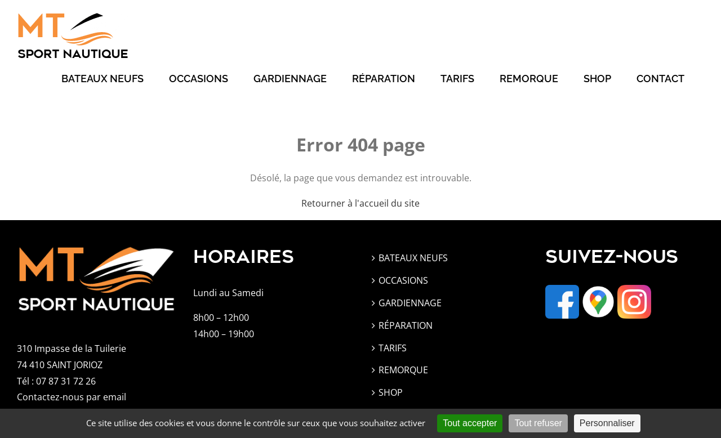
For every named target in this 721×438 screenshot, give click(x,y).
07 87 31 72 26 (66, 381)
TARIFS (393, 348)
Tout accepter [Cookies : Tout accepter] (470, 423)
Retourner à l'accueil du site (360, 203)
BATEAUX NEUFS (413, 258)
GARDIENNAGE (410, 303)
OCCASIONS (403, 280)
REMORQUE (403, 370)
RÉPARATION (406, 325)
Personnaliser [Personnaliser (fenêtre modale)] (607, 423)
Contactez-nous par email (71, 397)
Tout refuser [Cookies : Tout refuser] (538, 423)
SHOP (391, 392)
